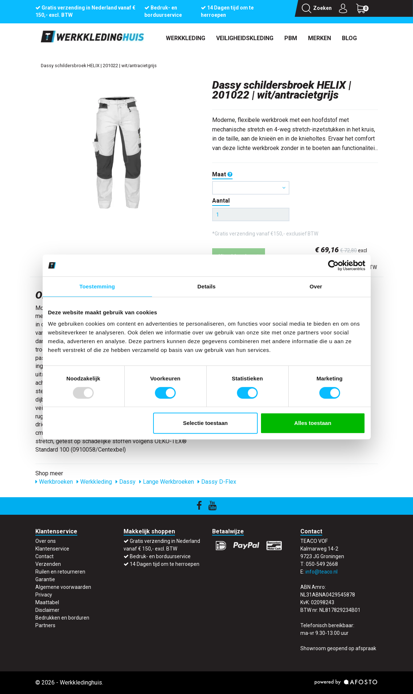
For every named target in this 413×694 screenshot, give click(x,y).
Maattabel (47, 602)
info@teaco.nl (321, 572)
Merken (319, 38)
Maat (222, 174)
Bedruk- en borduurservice (160, 556)
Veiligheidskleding (244, 38)
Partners (45, 625)
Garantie (45, 579)
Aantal (221, 200)
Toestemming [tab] (97, 286)
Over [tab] (315, 286)
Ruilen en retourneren (60, 572)
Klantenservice (52, 549)
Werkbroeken (54, 481)
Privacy (43, 595)
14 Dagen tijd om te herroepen (164, 564)
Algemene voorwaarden (63, 587)
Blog (349, 38)
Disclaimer (47, 610)
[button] (251, 188)
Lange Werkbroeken (166, 481)
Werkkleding (185, 38)
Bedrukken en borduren (62, 618)
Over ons (45, 541)
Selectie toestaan (205, 423)
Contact (44, 556)
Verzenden (48, 564)
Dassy (126, 481)
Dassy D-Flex (217, 481)
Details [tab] (207, 286)
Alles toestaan (312, 423)
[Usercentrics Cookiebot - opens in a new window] (333, 265)
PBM (290, 38)
